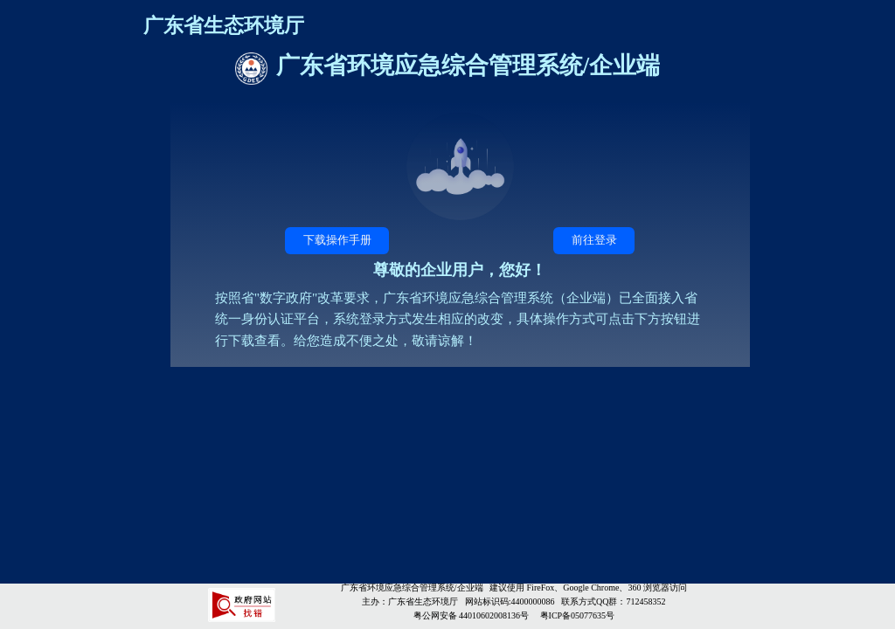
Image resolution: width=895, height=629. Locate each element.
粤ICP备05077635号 (577, 615)
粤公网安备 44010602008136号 (472, 615)
